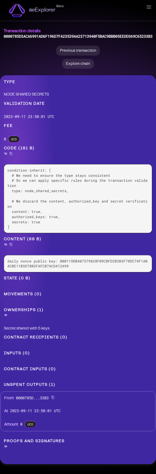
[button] (149, 7)
